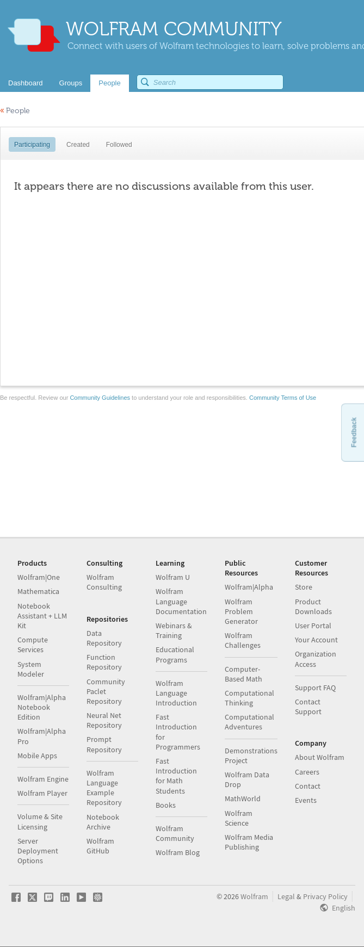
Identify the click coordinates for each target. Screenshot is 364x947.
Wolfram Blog (178, 852)
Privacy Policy (325, 896)
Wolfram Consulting (104, 582)
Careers (307, 772)
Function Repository (104, 662)
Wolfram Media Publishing (249, 842)
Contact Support (308, 706)
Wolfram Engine (43, 779)
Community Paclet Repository (106, 691)
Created (78, 144)
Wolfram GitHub (100, 846)
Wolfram (254, 896)
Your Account (316, 640)
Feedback (353, 432)
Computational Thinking (249, 698)
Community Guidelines (100, 397)
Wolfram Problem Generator (241, 611)
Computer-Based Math (243, 674)
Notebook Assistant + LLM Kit (42, 615)
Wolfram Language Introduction (176, 693)
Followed (119, 144)
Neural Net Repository (104, 720)
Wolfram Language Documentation (181, 601)
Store (303, 587)
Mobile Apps (37, 755)
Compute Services (32, 644)
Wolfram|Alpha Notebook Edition (41, 707)
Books (166, 805)
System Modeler (30, 669)
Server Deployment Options (37, 850)
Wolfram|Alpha (249, 587)
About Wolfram (319, 757)
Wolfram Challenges (243, 640)
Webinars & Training (174, 630)
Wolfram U (173, 577)
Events (306, 800)
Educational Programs (175, 654)
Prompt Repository (104, 744)
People (15, 110)
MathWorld (243, 798)
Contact (307, 786)
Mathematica (38, 591)
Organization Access (315, 659)
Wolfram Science (238, 818)
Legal (286, 896)
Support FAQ (315, 687)
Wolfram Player (42, 793)
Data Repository (104, 638)
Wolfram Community (175, 833)
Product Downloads (313, 606)
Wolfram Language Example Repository (104, 788)
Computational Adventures (249, 722)
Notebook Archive (103, 822)
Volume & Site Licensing (40, 821)
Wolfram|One (38, 577)
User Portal (313, 625)
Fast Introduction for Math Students (176, 776)
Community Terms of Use (282, 397)
